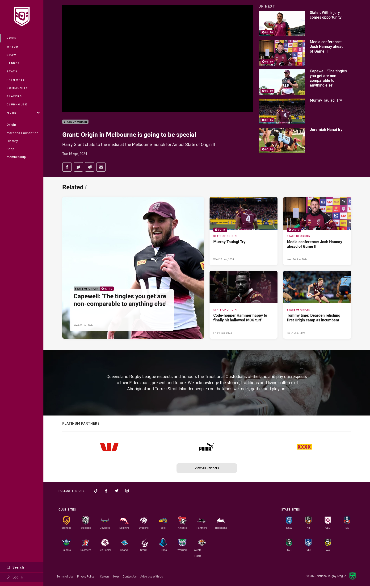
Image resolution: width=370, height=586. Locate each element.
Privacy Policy (85, 576)
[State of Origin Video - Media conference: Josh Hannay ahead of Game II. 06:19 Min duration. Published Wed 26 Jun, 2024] (317, 231)
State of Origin (75, 121)
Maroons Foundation (22, 133)
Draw (12, 55)
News (12, 38)
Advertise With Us (151, 576)
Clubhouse (17, 104)
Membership (16, 157)
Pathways (16, 79)
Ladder (13, 63)
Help (116, 576)
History (12, 141)
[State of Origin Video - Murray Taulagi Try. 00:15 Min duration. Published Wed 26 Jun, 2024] (244, 231)
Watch (13, 46)
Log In (15, 577)
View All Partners (207, 468)
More (23, 112)
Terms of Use (65, 576)
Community (17, 88)
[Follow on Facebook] (106, 490)
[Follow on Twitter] (116, 490)
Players (14, 96)
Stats (12, 71)
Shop (10, 149)
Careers (104, 576)
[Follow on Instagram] (127, 490)
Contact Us (130, 576)
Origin (11, 124)
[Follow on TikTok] (96, 490)
